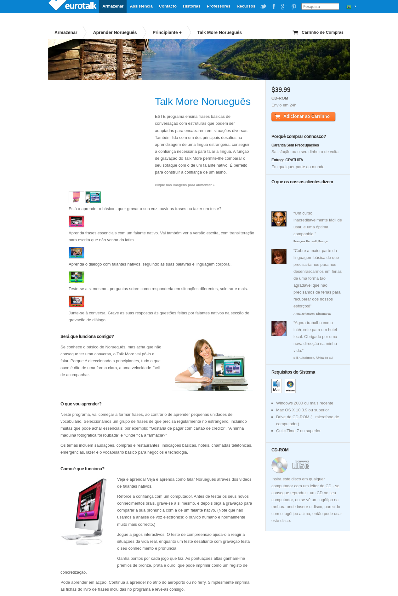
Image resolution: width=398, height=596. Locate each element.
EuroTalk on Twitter (264, 6)
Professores (218, 6)
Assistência (141, 6)
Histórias (192, 6)
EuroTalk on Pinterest (294, 6)
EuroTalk (73, 6)
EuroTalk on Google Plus (284, 6)
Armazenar (112, 6)
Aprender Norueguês (115, 32)
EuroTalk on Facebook (274, 6)
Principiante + (167, 32)
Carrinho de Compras (323, 32)
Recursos (246, 6)
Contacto (168, 6)
